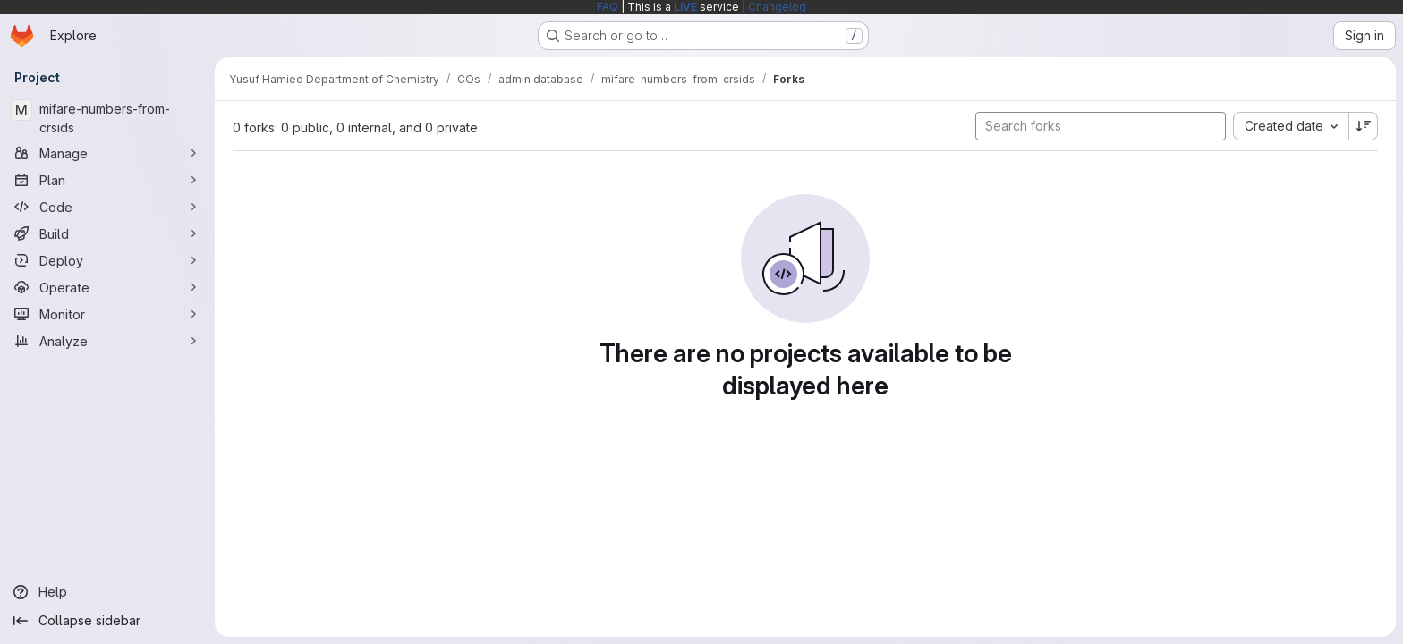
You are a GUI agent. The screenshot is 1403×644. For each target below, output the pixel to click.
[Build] (107, 233)
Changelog (777, 6)
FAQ (607, 6)
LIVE (685, 6)
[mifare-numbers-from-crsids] (107, 118)
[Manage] (107, 152)
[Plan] (107, 179)
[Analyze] (107, 340)
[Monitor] (107, 313)
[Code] (107, 206)
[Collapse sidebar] (107, 620)
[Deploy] (107, 260)
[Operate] (107, 287)
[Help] (107, 592)
